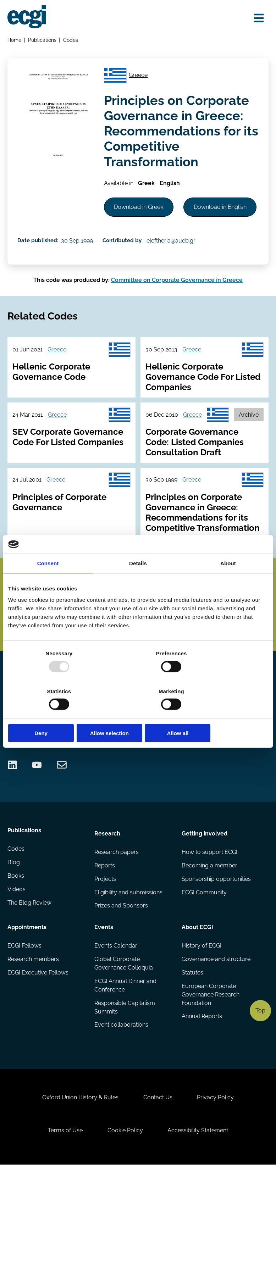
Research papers (117, 952)
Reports (105, 966)
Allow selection (137, 714)
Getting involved (204, 932)
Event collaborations (122, 1129)
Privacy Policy (218, 1209)
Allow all (225, 714)
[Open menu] (256, 18)
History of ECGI (201, 1047)
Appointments (27, 1027)
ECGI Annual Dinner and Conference (126, 1088)
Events (104, 1027)
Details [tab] (138, 582)
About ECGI (197, 1027)
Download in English (144, 246)
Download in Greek (142, 215)
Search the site (27, 767)
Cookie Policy (125, 1245)
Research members (34, 1061)
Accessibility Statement (200, 1245)
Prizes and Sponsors (121, 1008)
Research (108, 932)
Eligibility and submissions (129, 994)
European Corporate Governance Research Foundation (210, 1098)
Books (16, 980)
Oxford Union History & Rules (77, 1209)
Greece (141, 79)
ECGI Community (203, 994)
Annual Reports (201, 1120)
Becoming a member (209, 966)
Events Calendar (116, 1047)
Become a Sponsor (236, 786)
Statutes (192, 1075)
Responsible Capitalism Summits (125, 1110)
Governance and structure (215, 1061)
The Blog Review (30, 1008)
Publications (43, 41)
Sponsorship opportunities (215, 980)
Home (15, 41)
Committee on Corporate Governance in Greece (177, 325)
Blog (14, 966)
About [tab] (228, 582)
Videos (17, 994)
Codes (72, 41)
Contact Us (157, 1209)
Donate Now (177, 786)
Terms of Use (62, 1245)
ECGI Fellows (25, 1047)
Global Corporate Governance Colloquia (124, 1065)
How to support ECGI (209, 952)
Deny (50, 714)
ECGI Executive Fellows (38, 1075)
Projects (105, 980)
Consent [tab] (48, 582)
